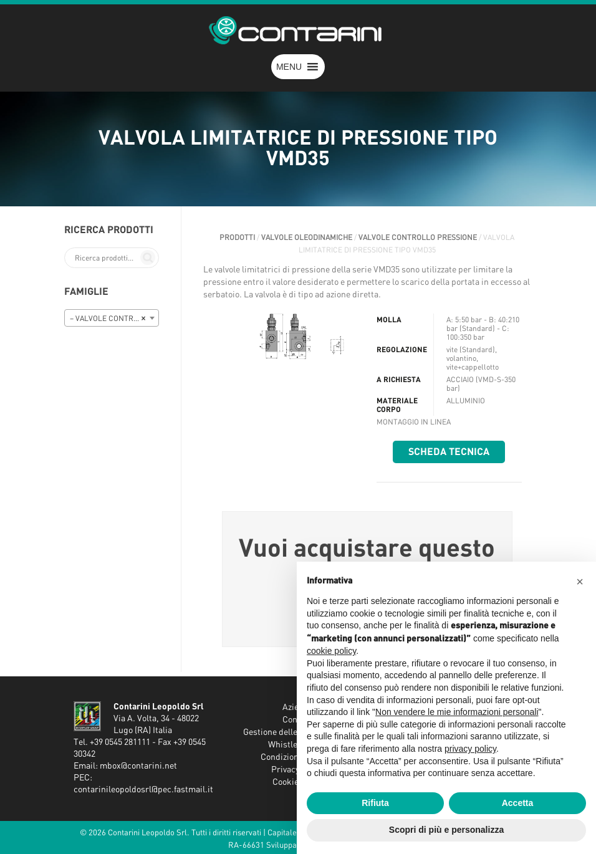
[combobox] (111, 318)
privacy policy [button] (470, 749)
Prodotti (237, 237)
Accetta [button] (518, 803)
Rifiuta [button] (375, 803)
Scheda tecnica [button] (448, 452)
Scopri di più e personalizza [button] (446, 830)
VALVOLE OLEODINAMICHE (306, 237)
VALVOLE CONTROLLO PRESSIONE (417, 237)
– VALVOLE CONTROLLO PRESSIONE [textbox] (114, 318)
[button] (289, 66)
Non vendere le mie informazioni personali (456, 712)
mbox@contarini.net (138, 766)
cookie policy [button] (331, 651)
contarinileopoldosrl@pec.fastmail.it (143, 789)
